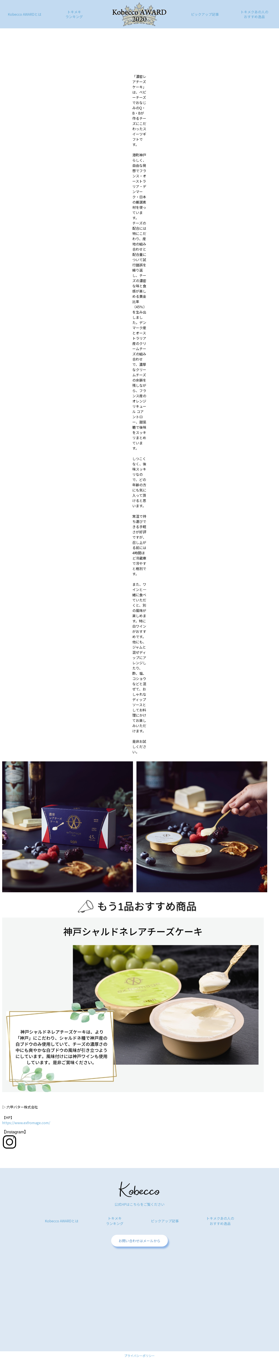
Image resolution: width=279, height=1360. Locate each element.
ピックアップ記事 (205, 14)
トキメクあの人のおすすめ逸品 (254, 14)
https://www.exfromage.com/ (26, 1122)
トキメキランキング (74, 14)
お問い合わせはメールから (139, 1240)
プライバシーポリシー (139, 1355)
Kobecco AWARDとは (24, 14)
